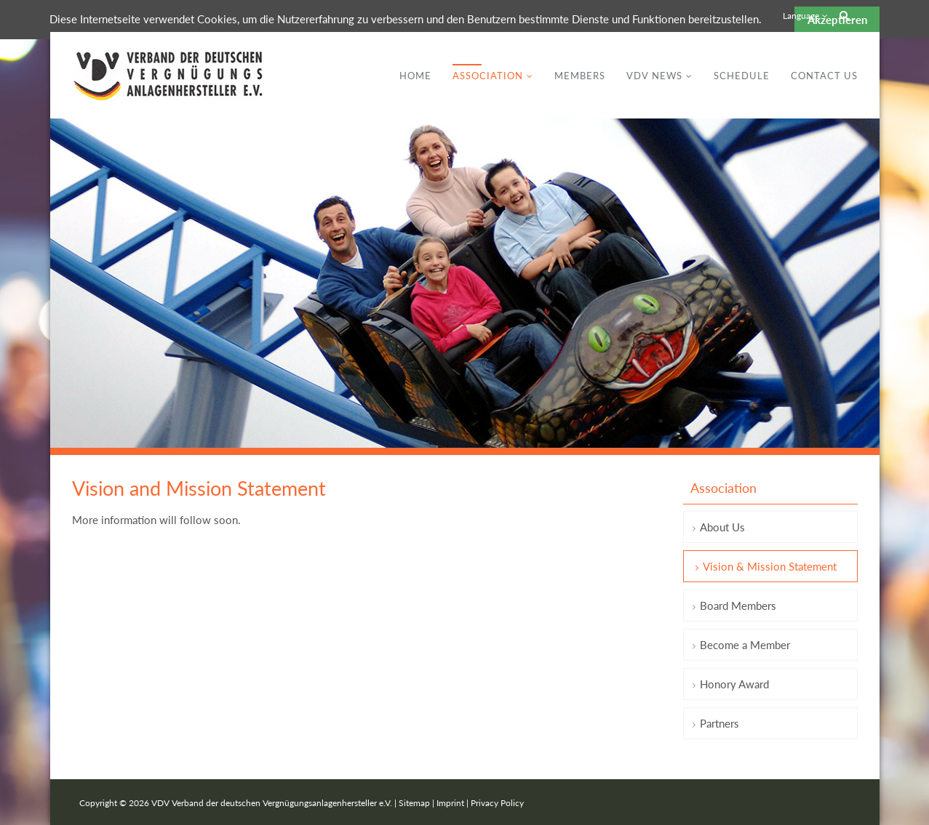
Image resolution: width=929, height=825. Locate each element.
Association (487, 75)
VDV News (654, 75)
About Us (722, 527)
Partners (719, 723)
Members (579, 75)
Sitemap (414, 802)
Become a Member (745, 644)
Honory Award (734, 684)
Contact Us (824, 75)
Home (415, 75)
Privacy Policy (497, 802)
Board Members (738, 605)
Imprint (450, 802)
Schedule (742, 75)
